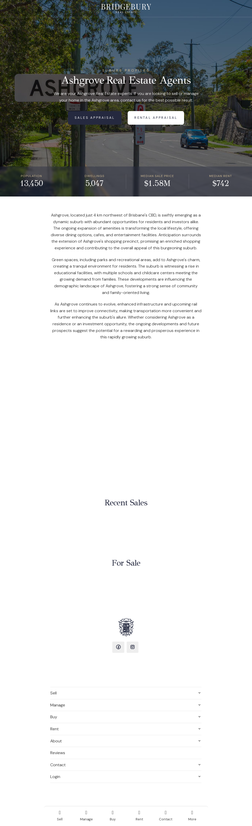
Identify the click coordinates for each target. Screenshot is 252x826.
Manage (57, 705)
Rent (54, 729)
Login (55, 776)
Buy (53, 717)
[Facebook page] (118, 647)
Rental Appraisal (155, 117)
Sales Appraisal (95, 117)
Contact (58, 765)
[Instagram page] (133, 647)
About (56, 741)
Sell (53, 693)
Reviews (57, 752)
